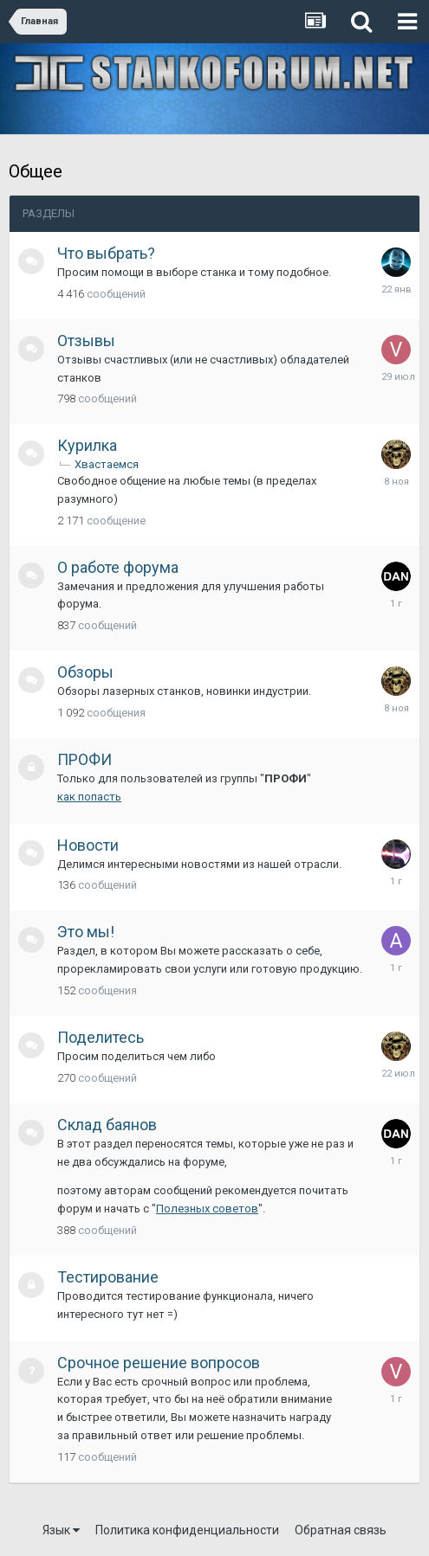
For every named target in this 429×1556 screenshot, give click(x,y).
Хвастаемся (107, 464)
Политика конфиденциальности (187, 1530)
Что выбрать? (106, 253)
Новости (88, 845)
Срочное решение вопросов (158, 1362)
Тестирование (108, 1277)
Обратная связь (341, 1530)
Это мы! (85, 932)
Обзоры (85, 672)
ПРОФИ (84, 759)
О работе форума (118, 567)
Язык (61, 1530)
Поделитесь (100, 1037)
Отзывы (86, 340)
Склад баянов (107, 1125)
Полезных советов (207, 1208)
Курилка (87, 445)
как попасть (89, 796)
